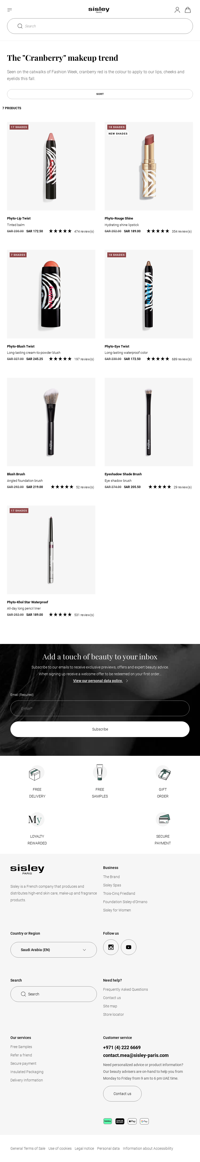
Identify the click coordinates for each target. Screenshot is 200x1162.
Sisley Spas (112, 885)
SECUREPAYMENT (163, 839)
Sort (100, 94)
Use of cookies (60, 1148)
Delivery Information (26, 1080)
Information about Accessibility (148, 1148)
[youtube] (128, 947)
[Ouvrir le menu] (10, 9)
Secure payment (23, 1063)
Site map (110, 1006)
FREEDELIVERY (37, 792)
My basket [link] (187, 9)
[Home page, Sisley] (99, 9)
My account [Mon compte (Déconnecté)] (177, 9)
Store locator (113, 1014)
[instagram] (111, 947)
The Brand (111, 877)
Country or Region (25, 933)
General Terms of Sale (27, 1148)
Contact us (112, 998)
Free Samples (21, 1047)
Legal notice (84, 1148)
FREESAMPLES (100, 792)
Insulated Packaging (26, 1072)
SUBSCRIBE (100, 729)
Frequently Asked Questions (125, 989)
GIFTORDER (162, 792)
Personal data (108, 1148)
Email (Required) (22, 695)
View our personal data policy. (98, 681)
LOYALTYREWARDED (37, 839)
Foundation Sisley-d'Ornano (125, 902)
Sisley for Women (117, 910)
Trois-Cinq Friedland (119, 893)
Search (27, 25)
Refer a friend (21, 1055)
